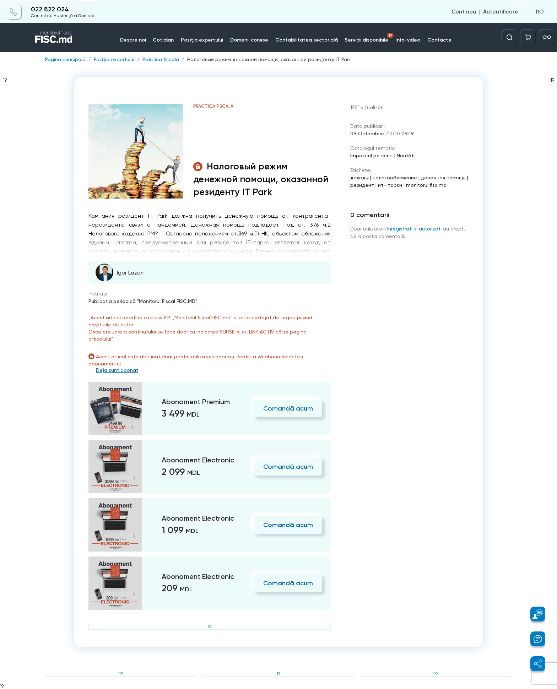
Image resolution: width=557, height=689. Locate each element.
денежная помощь (443, 177)
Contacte (440, 40)
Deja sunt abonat (117, 370)
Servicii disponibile (369, 37)
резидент (362, 185)
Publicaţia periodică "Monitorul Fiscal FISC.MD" (142, 301)
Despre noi (133, 40)
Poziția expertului (202, 40)
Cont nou (463, 11)
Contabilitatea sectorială (307, 40)
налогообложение (395, 177)
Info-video (408, 40)
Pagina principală (65, 59)
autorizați (430, 229)
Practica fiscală (160, 59)
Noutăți (406, 155)
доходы (359, 177)
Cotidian (163, 40)
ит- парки (390, 185)
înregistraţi (399, 229)
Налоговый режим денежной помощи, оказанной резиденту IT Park (269, 59)
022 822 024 (50, 8)
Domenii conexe (250, 40)
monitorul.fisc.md (426, 185)
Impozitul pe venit (371, 155)
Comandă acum (288, 408)
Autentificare (500, 11)
